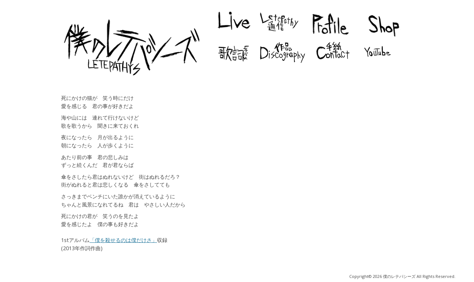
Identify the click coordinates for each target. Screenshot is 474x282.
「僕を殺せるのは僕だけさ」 (123, 240)
